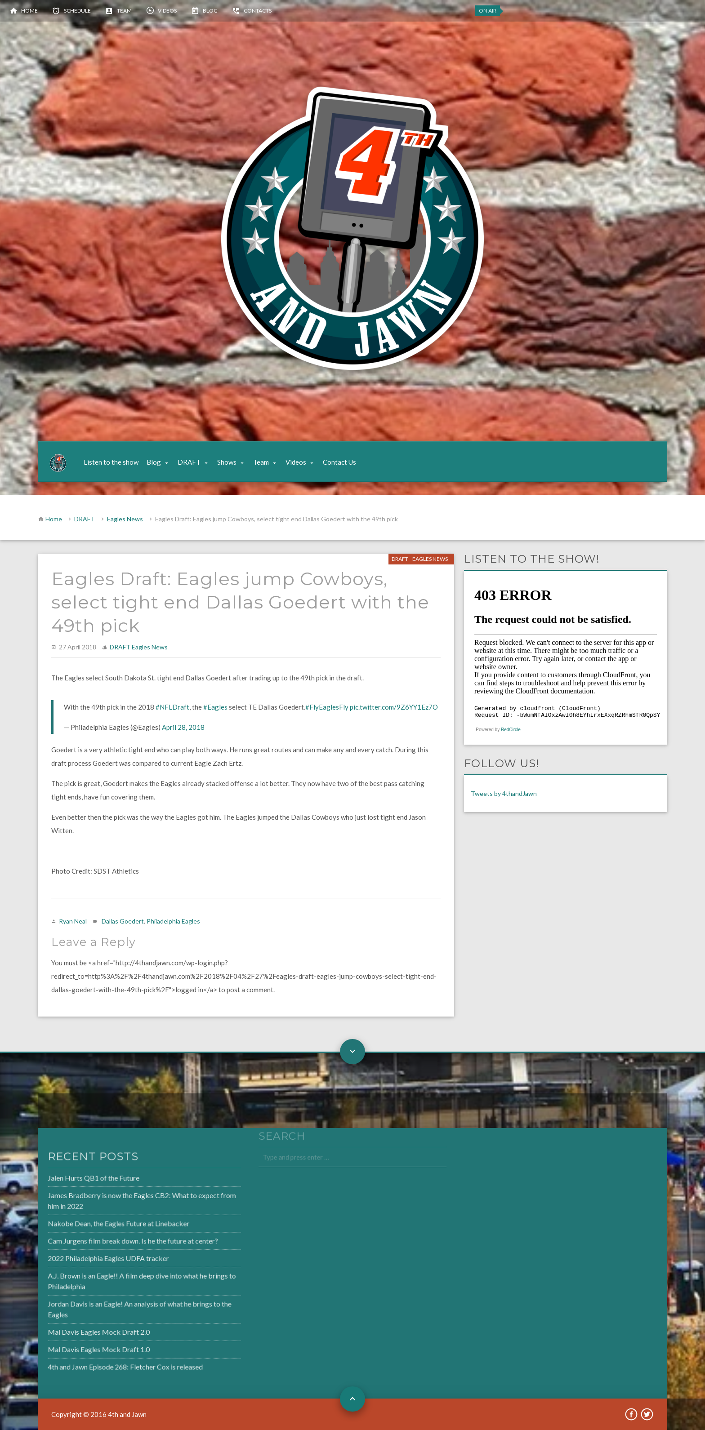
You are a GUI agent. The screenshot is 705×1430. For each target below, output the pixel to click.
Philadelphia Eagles (173, 921)
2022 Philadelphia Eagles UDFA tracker (87, 1258)
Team (124, 10)
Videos (167, 10)
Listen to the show (111, 462)
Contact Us (339, 462)
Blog (210, 10)
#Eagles (215, 707)
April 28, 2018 (183, 727)
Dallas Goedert (123, 921)
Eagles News (125, 519)
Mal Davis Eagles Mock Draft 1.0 (78, 1346)
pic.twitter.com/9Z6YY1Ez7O (394, 707)
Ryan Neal (73, 921)
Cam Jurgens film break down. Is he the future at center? (111, 1241)
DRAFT (189, 462)
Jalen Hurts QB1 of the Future (73, 1181)
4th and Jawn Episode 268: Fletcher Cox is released (103, 1363)
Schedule (77, 10)
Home (29, 10)
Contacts (258, 10)
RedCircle (511, 729)
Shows (226, 462)
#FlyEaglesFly (326, 707)
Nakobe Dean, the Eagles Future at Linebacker (97, 1225)
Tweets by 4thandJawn (504, 793)
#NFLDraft (172, 707)
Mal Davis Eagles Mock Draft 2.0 (78, 1329)
